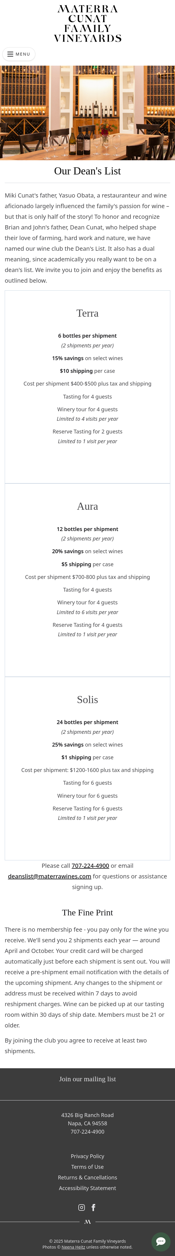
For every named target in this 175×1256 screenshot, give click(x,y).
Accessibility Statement (87, 1188)
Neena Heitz (73, 1247)
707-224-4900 (90, 866)
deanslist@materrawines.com (49, 876)
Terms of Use (87, 1166)
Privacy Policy (87, 1156)
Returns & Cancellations (87, 1177)
